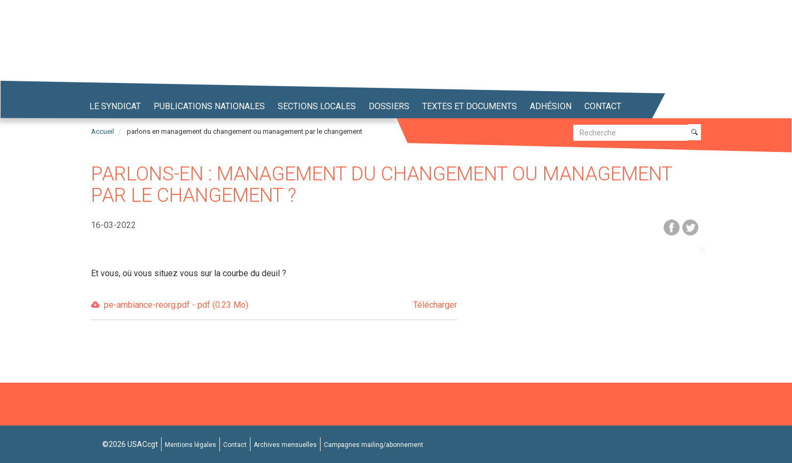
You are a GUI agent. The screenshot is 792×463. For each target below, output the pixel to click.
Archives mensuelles (285, 445)
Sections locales (317, 106)
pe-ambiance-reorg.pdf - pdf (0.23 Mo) (280, 305)
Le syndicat (115, 106)
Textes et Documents (469, 106)
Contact (602, 106)
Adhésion (551, 106)
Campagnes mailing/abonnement (373, 445)
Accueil (102, 131)
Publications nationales (209, 106)
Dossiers (389, 106)
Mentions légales (190, 445)
